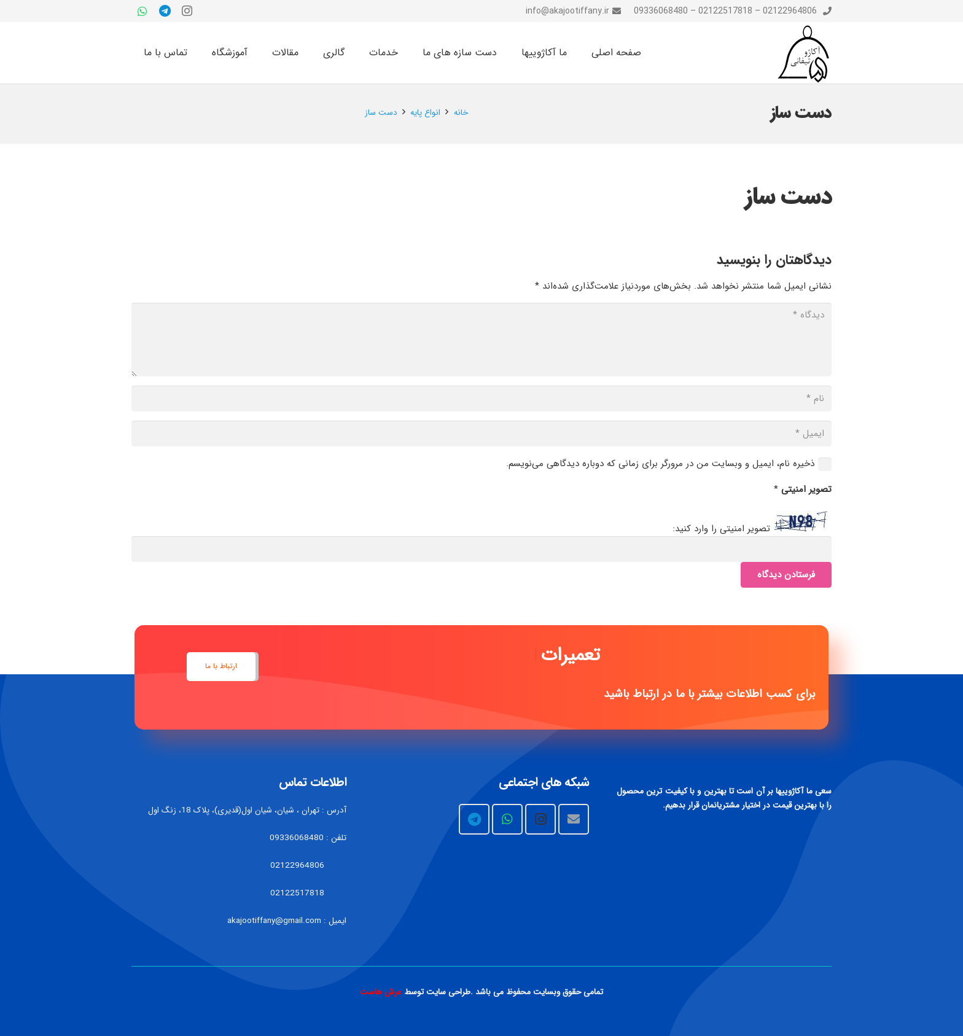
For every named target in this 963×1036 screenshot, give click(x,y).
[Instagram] (187, 11)
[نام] (481, 398)
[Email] (573, 819)
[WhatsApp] (142, 11)
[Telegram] (165, 11)
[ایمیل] (481, 433)
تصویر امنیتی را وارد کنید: (721, 528)
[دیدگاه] (481, 339)
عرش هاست (381, 992)
